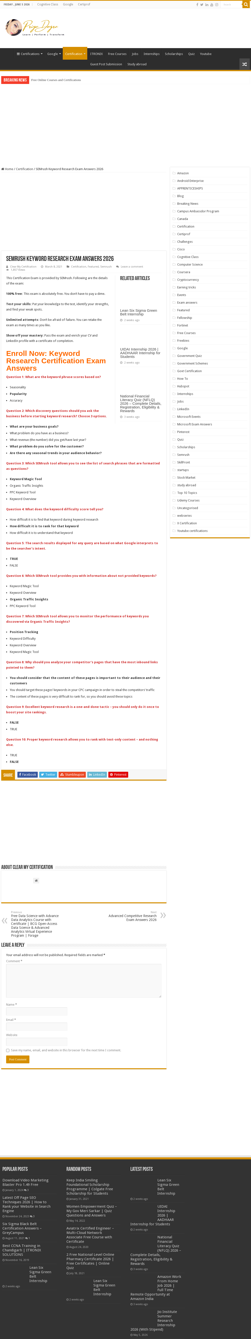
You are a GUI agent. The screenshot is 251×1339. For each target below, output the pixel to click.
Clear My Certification (23, 266)
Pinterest (183, 432)
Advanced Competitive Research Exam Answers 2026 (131, 916)
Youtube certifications (192, 531)
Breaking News (187, 203)
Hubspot (183, 386)
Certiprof (84, 4)
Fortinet (182, 325)
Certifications (28, 54)
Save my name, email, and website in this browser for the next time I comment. (66, 1050)
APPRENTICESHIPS (190, 188)
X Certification (187, 523)
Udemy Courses (188, 500)
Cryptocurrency (188, 280)
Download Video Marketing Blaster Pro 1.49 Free (25, 1182)
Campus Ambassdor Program (198, 211)
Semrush (106, 266)
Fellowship (184, 318)
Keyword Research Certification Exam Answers (56, 360)
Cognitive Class (47, 4)
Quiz (191, 54)
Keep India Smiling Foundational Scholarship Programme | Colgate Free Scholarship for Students (89, 1187)
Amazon (183, 173)
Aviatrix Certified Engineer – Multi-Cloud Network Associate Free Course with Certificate (90, 1235)
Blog (180, 196)
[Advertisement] (157, 24)
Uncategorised (187, 508)
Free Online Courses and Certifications (56, 80)
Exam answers (187, 302)
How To (182, 378)
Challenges (185, 241)
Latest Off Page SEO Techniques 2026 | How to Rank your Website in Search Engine (26, 1204)
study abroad (186, 485)
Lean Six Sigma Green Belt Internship (138, 312)
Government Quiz (189, 356)
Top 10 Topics (187, 493)
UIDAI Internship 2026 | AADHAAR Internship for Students (140, 353)
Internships (152, 54)
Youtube (206, 54)
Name (11, 1004)
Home (7, 53)
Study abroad (137, 64)
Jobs (135, 54)
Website (11, 1035)
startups (183, 470)
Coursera (183, 272)
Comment (14, 961)
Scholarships (174, 54)
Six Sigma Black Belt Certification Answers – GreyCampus (22, 1228)
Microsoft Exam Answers (194, 424)
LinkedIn (183, 409)
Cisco (181, 249)
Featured (93, 266)
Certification (73, 54)
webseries (184, 515)
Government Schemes (192, 363)
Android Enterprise (190, 181)
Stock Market (186, 477)
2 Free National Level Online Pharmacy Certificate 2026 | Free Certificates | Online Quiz (90, 1261)
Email (11, 1020)
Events (181, 295)
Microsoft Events (189, 417)
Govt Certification (189, 371)
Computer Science (190, 264)
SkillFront (183, 462)
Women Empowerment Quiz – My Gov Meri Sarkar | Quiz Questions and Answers (91, 1210)
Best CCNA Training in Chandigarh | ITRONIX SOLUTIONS (21, 1250)
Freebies (183, 340)
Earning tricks (186, 287)
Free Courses (117, 54)
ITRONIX (96, 54)
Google (68, 4)
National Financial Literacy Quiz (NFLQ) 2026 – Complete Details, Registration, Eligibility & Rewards (140, 403)
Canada (182, 219)
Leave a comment (132, 266)
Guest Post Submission (106, 64)
